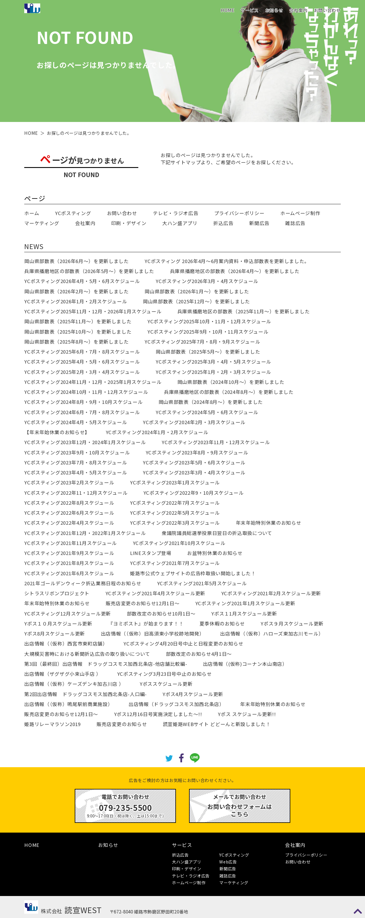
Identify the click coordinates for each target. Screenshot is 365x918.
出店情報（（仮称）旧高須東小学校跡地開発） (152, 633)
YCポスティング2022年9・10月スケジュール (193, 492)
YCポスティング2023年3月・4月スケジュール (194, 472)
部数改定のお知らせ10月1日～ (161, 613)
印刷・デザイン (129, 223)
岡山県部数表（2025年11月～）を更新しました (77, 321)
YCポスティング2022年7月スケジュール (175, 502)
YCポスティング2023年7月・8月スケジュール (75, 462)
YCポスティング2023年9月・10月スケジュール (77, 452)
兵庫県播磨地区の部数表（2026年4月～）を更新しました (235, 271)
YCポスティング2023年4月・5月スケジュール (75, 472)
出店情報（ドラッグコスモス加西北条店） (176, 704)
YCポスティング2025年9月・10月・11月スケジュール (208, 331)
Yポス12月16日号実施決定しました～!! (158, 714)
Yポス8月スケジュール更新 (54, 633)
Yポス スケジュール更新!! (247, 714)
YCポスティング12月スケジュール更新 (67, 613)
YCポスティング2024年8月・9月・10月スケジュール (83, 401)
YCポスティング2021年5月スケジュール (202, 583)
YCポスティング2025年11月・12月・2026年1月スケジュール (92, 311)
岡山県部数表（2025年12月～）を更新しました (196, 301)
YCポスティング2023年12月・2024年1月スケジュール (85, 442)
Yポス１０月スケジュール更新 (58, 623)
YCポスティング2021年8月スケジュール (69, 563)
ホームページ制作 (300, 213)
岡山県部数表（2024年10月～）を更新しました (231, 381)
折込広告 (223, 223)
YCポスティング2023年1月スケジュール (175, 482)
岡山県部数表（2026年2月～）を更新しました (76, 291)
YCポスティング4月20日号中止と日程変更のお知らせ (183, 643)
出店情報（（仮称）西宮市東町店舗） (66, 643)
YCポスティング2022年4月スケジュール (69, 522)
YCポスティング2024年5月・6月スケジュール (207, 412)
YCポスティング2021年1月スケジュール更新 (245, 603)
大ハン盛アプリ (180, 223)
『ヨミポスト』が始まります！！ (146, 623)
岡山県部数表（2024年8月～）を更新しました (211, 401)
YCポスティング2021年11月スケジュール (70, 543)
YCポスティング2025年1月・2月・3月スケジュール (213, 371)
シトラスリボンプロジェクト (57, 593)
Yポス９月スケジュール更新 (292, 623)
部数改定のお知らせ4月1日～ (199, 653)
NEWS (34, 246)
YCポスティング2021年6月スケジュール (69, 573)
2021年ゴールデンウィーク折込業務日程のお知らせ (82, 583)
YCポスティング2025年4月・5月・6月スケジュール (82, 361)
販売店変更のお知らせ (122, 724)
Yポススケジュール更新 (166, 683)
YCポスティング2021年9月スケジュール (69, 553)
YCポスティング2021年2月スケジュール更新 (271, 593)
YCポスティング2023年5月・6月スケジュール (194, 462)
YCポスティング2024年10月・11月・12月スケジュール (86, 391)
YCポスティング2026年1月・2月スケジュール (75, 301)
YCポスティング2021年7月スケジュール (175, 563)
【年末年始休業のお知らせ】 (57, 432)
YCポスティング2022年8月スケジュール (69, 502)
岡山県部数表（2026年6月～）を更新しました (76, 261)
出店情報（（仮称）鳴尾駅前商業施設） (68, 704)
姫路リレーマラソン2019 (52, 724)
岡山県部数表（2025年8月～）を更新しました (76, 341)
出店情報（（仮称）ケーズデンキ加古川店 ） (74, 683)
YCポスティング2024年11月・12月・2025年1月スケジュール (92, 381)
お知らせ (274, 10)
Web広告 (228, 862)
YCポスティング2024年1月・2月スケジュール (157, 432)
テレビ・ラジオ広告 (175, 213)
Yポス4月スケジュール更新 (193, 694)
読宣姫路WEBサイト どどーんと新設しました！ (217, 724)
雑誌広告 (295, 223)
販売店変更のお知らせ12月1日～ (143, 603)
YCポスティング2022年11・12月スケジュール (75, 492)
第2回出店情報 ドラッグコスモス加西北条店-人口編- (85, 694)
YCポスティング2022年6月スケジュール (69, 512)
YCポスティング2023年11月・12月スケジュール (216, 442)
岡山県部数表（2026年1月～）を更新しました (197, 291)
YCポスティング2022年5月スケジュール (175, 512)
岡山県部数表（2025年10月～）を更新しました (77, 331)
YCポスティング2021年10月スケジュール (179, 543)
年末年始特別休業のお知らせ (268, 522)
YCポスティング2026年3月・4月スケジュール (207, 281)
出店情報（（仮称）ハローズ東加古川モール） (271, 633)
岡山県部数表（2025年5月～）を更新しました (208, 351)
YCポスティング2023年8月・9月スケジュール (197, 452)
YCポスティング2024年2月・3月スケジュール (194, 422)
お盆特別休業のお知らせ (214, 553)
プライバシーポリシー (239, 213)
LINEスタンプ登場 (150, 553)
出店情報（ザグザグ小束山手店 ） (62, 673)
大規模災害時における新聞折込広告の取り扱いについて (87, 653)
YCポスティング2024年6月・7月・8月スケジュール (82, 412)
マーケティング (41, 223)
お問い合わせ (327, 10)
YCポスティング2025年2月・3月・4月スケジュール (82, 371)
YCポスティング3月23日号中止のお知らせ (164, 673)
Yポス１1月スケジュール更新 (244, 613)
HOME (227, 10)
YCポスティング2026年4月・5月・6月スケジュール (82, 281)
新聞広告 (259, 223)
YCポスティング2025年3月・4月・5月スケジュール (213, 361)
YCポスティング (73, 213)
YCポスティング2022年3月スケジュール (175, 522)
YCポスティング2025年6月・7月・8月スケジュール (82, 351)
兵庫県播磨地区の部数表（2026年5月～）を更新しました (89, 271)
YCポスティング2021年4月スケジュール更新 (155, 593)
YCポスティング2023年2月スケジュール (69, 482)
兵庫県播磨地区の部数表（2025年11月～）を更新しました (243, 311)
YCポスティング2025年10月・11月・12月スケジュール (209, 321)
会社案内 (298, 10)
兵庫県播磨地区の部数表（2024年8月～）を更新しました (229, 391)
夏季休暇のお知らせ (222, 623)
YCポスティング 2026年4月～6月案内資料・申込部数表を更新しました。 (227, 261)
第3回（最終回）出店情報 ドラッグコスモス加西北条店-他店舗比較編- (105, 663)
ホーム (31, 213)
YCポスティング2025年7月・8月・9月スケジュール (202, 341)
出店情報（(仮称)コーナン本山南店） (245, 663)
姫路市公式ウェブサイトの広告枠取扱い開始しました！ (193, 573)
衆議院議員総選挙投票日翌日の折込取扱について (217, 533)
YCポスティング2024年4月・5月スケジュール (75, 422)
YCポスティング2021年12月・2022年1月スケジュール (85, 533)
